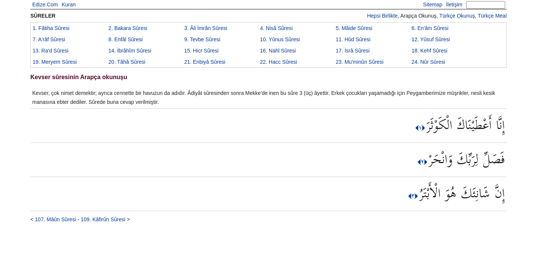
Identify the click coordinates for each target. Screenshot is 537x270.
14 (129, 51)
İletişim (454, 5)
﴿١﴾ (421, 127)
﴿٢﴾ (423, 161)
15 (201, 51)
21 (204, 62)
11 (353, 39)
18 (429, 51)
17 (352, 51)
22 (278, 62)
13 (50, 51)
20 (127, 62)
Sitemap (432, 5)
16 (278, 51)
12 (430, 39)
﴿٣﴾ (413, 195)
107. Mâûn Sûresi (55, 219)
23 (359, 62)
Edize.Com (45, 5)
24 (428, 62)
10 (280, 39)
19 (55, 62)
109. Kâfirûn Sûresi (103, 219)
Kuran (68, 5)
